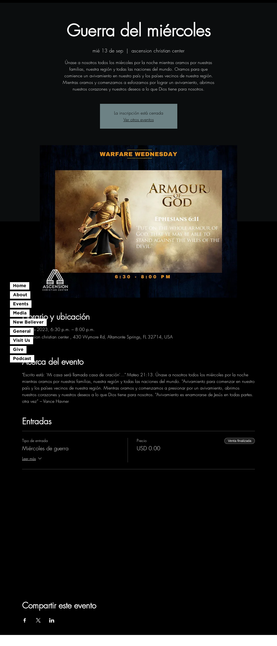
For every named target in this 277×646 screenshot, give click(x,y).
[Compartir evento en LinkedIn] (51, 620)
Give (18, 350)
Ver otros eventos (138, 120)
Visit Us (21, 340)
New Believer (28, 322)
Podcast (22, 359)
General (22, 331)
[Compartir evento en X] (38, 620)
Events (20, 304)
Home (19, 286)
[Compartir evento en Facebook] (24, 620)
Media (20, 313)
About (20, 295)
